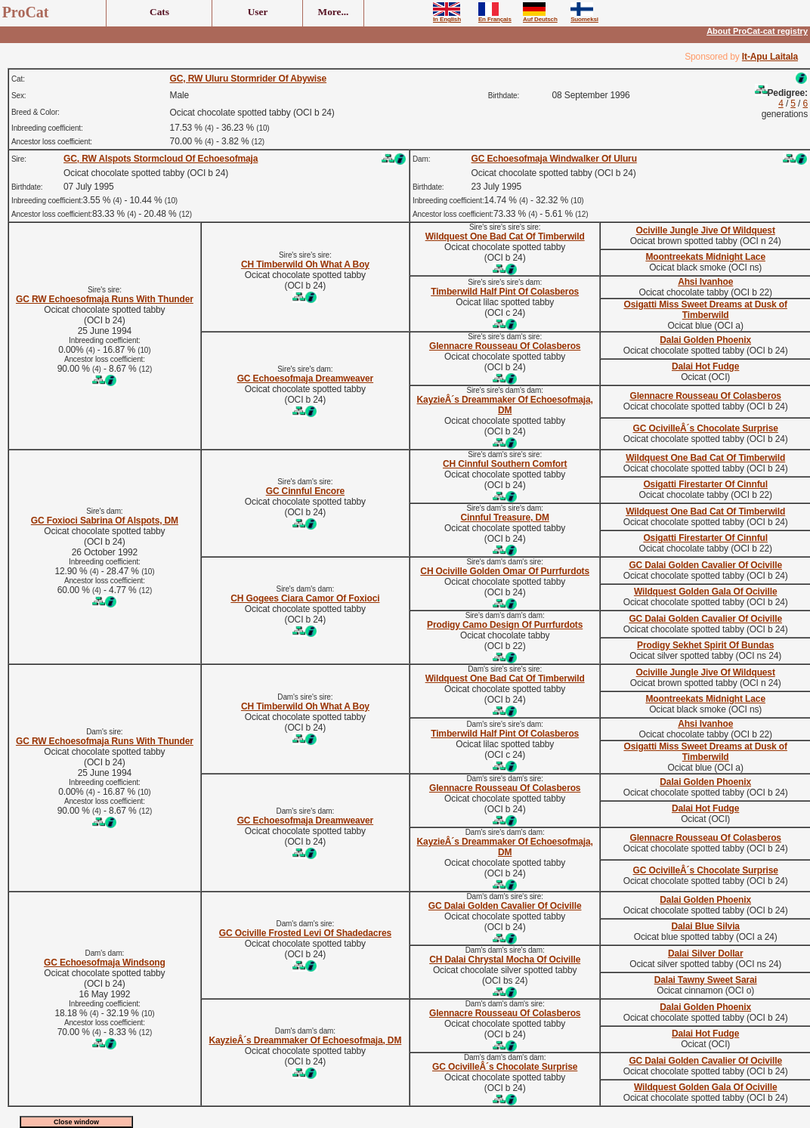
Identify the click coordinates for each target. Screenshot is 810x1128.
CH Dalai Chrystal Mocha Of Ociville (504, 959)
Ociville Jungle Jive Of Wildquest (705, 230)
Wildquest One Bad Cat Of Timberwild (505, 236)
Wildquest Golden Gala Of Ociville (706, 591)
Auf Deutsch (540, 17)
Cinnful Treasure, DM (504, 517)
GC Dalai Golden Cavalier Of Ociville (705, 565)
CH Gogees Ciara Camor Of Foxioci (304, 598)
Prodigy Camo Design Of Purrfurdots (505, 625)
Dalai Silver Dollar (706, 953)
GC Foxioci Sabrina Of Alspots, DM (104, 520)
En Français (495, 17)
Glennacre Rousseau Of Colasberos (504, 346)
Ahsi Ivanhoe (705, 282)
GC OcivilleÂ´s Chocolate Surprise (705, 428)
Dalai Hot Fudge (705, 366)
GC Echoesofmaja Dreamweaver (305, 378)
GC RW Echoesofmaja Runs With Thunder (104, 299)
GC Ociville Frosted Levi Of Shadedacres (305, 933)
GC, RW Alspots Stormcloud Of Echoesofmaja (160, 158)
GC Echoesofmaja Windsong (104, 962)
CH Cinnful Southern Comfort (505, 464)
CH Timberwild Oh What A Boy (305, 264)
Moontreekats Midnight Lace (705, 257)
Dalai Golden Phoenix (705, 340)
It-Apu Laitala (770, 56)
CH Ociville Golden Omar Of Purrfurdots (504, 571)
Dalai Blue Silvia (705, 926)
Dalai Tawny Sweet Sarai (705, 980)
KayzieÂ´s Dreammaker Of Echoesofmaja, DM (505, 405)
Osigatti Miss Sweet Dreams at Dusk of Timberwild (705, 309)
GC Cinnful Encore (305, 491)
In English (447, 17)
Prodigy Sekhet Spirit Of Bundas (705, 645)
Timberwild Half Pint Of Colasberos (505, 291)
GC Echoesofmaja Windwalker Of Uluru (554, 158)
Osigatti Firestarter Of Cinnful (705, 484)
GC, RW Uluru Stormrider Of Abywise (248, 78)
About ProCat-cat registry (757, 31)
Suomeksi (584, 17)
